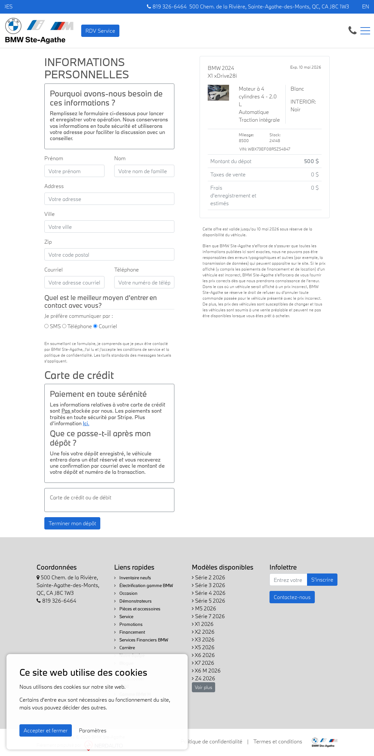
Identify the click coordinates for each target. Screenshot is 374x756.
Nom (120, 158)
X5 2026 (203, 647)
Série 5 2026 (208, 600)
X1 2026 (203, 623)
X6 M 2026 (206, 670)
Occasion (126, 593)
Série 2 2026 (208, 577)
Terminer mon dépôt (72, 523)
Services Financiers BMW (141, 640)
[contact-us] (352, 30)
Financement (129, 632)
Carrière (124, 647)
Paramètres (92, 730)
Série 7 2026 (208, 616)
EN (365, 6)
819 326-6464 (167, 6)
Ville (49, 213)
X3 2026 (203, 639)
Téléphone (126, 269)
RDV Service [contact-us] (100, 30)
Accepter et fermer (46, 730)
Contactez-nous (292, 597)
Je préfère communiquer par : (78, 315)
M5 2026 (204, 608)
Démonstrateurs (133, 601)
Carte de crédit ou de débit (80, 497)
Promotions (128, 624)
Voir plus (203, 687)
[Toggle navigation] (365, 31)
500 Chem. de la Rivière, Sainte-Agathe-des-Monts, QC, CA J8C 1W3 (269, 6)
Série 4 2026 (209, 592)
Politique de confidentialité (211, 741)
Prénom (53, 158)
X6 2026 (203, 654)
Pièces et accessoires (137, 609)
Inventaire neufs (132, 578)
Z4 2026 (203, 678)
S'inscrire (322, 579)
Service (123, 616)
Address (54, 186)
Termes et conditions (277, 741)
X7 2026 (203, 662)
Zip (48, 241)
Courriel (53, 269)
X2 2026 (203, 631)
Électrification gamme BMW (143, 585)
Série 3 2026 (208, 585)
